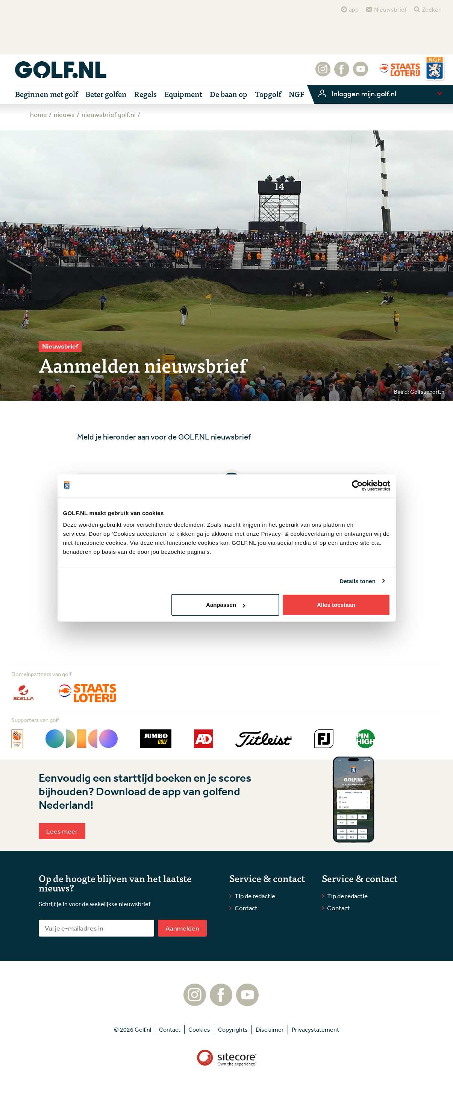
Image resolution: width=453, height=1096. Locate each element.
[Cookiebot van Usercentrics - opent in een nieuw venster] (357, 485)
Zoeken (432, 9)
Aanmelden (182, 928)
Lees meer (62, 831)
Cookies (199, 1029)
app (354, 9)
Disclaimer (270, 1029)
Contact (246, 908)
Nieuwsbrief (390, 9)
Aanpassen (225, 605)
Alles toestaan (336, 605)
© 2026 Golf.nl (132, 1029)
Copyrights (233, 1029)
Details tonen (358, 581)
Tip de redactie (255, 896)
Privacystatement (315, 1029)
